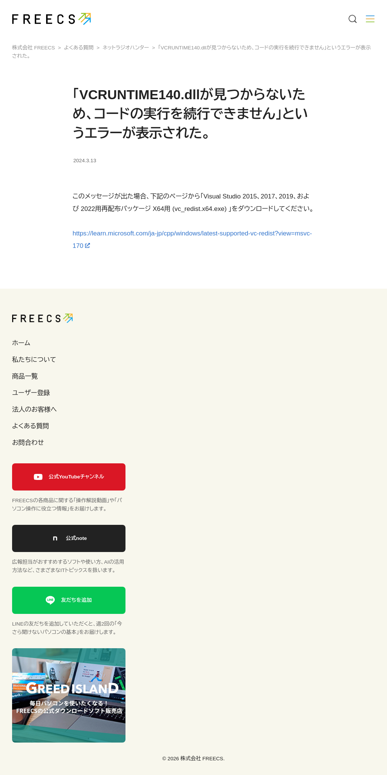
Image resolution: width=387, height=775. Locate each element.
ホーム (21, 343)
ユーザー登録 (31, 393)
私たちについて (34, 359)
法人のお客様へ (34, 409)
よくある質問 (30, 426)
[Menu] (352, 19)
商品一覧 (25, 376)
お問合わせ (28, 442)
